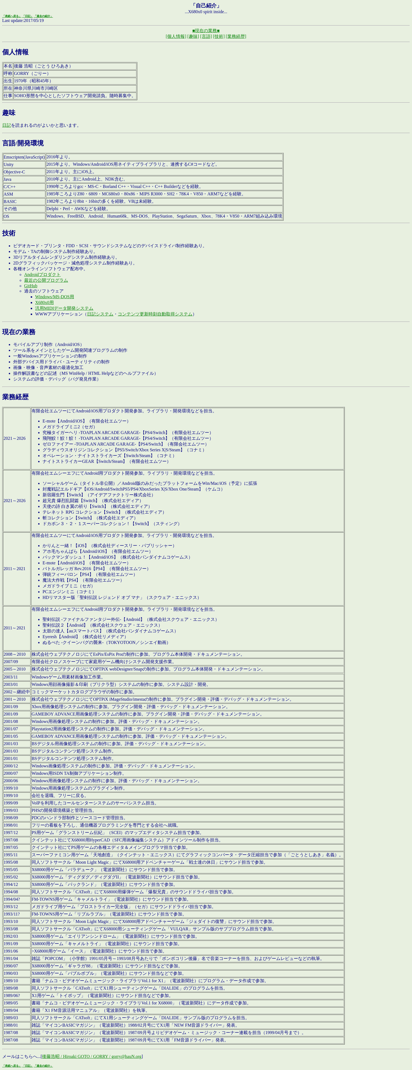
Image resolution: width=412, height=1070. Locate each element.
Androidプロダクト (42, 274)
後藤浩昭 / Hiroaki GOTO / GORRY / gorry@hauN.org (91, 1056)
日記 (6, 125)
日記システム (100, 314)
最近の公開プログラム (46, 280)
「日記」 (27, 16)
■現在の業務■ (206, 30)
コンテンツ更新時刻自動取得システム (155, 314)
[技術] (219, 36)
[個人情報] (176, 36)
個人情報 (15, 52)
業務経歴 (15, 397)
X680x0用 (44, 302)
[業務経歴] (236, 36)
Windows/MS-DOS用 (54, 296)
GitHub (30, 285)
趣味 (8, 112)
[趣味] (193, 36)
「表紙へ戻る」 (11, 16)
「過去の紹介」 (43, 16)
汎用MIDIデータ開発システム (64, 308)
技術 (8, 233)
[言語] (206, 36)
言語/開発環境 (23, 143)
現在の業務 (18, 332)
